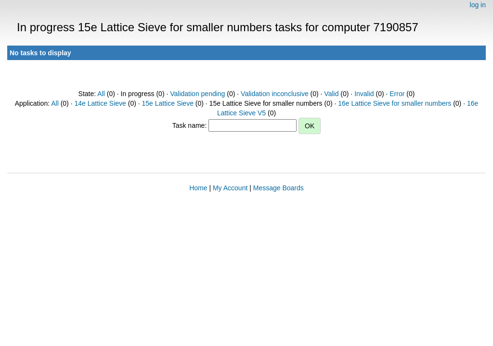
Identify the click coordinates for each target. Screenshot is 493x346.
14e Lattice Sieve (100, 103)
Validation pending (197, 94)
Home (198, 188)
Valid (331, 94)
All (101, 94)
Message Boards (278, 188)
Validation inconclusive (275, 94)
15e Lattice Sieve (168, 103)
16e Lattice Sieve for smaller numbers (394, 103)
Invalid (364, 94)
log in (478, 5)
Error (396, 94)
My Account (230, 188)
